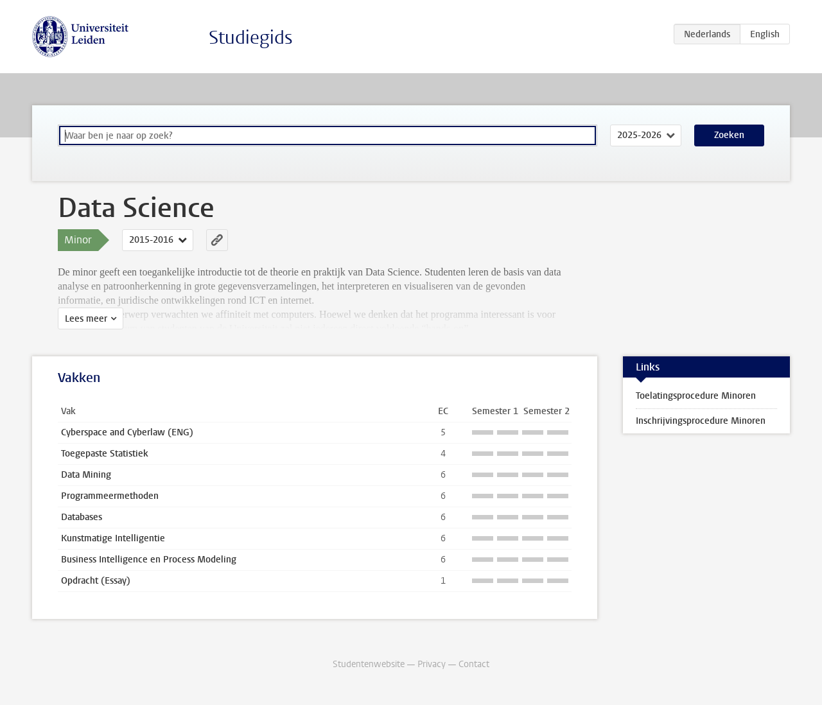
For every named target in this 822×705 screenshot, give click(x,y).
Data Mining (86, 475)
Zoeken (729, 135)
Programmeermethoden (110, 496)
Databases (81, 517)
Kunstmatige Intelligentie (113, 538)
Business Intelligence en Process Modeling (148, 559)
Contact (474, 664)
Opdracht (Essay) (95, 581)
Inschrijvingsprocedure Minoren (700, 421)
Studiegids (251, 37)
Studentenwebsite (369, 664)
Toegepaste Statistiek (104, 454)
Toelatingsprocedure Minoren (696, 396)
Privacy (431, 664)
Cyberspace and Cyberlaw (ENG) (127, 432)
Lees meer (86, 319)
